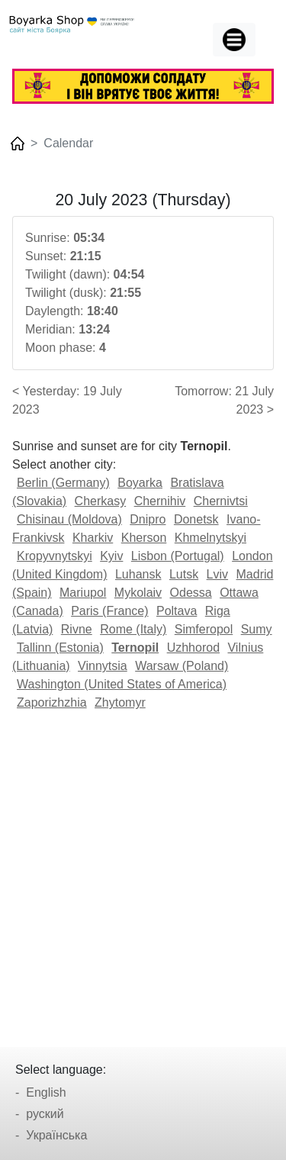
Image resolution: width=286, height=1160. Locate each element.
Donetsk (196, 519)
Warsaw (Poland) (181, 665)
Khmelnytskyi (210, 537)
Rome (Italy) (133, 629)
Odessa (191, 592)
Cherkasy (101, 501)
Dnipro (147, 519)
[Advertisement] (143, 873)
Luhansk (138, 574)
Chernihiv (160, 501)
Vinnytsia (102, 665)
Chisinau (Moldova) (69, 519)
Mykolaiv (138, 592)
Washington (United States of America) (122, 684)
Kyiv (111, 555)
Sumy (256, 629)
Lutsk (183, 574)
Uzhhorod (193, 647)
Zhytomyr (120, 702)
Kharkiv (92, 537)
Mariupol (82, 592)
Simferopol (204, 629)
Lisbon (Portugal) (177, 555)
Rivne (76, 629)
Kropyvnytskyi (54, 555)
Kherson (144, 537)
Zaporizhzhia (52, 702)
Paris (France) (109, 610)
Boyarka (139, 482)
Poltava (176, 610)
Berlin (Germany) (63, 482)
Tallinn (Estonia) (60, 647)
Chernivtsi (221, 501)
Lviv (217, 574)
